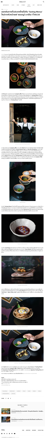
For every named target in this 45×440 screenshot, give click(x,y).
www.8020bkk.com (5, 385)
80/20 (2, 54)
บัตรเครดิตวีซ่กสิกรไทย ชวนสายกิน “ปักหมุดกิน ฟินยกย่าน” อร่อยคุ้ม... (27, 411)
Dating (39, 391)
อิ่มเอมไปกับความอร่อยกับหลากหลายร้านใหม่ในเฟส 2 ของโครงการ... (27, 419)
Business (34, 430)
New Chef (13, 393)
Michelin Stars (12, 391)
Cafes (12, 5)
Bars (18, 5)
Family (29, 391)
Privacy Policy (17, 437)
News (29, 5)
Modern (34, 391)
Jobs (23, 430)
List (34, 5)
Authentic (18, 391)
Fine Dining (6, 9)
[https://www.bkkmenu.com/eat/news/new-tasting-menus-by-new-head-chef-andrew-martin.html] (10, 398)
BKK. (3, 430)
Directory (39, 5)
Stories (23, 5)
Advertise (28, 430)
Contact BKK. (41, 430)
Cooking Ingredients (6, 393)
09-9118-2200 (7, 383)
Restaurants (6, 5)
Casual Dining (5, 391)
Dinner (24, 391)
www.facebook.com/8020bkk (30, 373)
